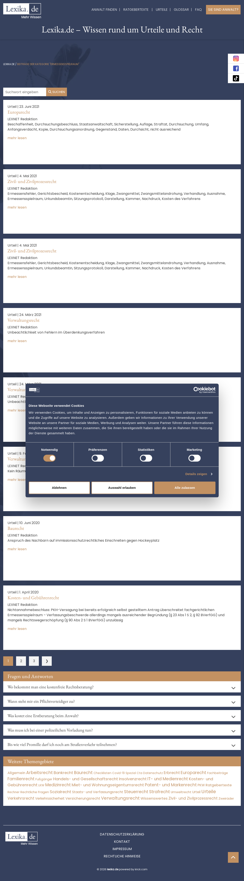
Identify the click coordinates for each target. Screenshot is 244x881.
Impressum (122, 848)
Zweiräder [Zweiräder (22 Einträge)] (226, 798)
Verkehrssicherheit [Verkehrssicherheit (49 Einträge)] (50, 798)
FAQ (198, 9)
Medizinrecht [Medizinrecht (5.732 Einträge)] (58, 785)
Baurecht (16, 528)
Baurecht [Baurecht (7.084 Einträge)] (83, 773)
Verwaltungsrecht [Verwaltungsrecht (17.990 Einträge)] (120, 798)
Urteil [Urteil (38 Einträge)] (196, 792)
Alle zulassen (184, 487)
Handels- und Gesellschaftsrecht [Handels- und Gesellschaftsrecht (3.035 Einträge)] (85, 779)
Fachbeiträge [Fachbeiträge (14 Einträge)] (217, 773)
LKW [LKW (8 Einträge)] (41, 785)
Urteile (162, 9)
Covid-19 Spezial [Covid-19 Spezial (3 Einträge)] (124, 773)
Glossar (181, 9)
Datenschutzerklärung (122, 834)
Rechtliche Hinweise (122, 856)
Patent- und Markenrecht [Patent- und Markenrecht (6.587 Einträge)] (171, 785)
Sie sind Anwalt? (223, 9)
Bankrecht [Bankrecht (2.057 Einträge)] (63, 772)
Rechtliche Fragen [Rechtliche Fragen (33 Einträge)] (34, 792)
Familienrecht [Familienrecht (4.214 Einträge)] (21, 779)
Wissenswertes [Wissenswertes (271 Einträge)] (154, 798)
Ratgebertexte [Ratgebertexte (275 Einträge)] (219, 785)
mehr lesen (17, 138)
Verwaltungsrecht (23, 320)
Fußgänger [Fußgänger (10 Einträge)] (43, 779)
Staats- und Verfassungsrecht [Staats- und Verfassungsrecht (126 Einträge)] (97, 792)
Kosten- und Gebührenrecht (33, 597)
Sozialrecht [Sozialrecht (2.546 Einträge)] (60, 791)
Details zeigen (196, 474)
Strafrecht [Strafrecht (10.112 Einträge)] (159, 792)
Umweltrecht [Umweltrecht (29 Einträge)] (181, 792)
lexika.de (9, 64)
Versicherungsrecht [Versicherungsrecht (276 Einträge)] (82, 798)
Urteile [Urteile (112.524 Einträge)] (208, 791)
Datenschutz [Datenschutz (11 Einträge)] (153, 773)
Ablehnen (59, 487)
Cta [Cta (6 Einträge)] (139, 773)
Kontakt (122, 841)
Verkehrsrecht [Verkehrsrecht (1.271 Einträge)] (21, 798)
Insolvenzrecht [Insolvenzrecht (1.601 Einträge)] (133, 779)
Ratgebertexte (136, 9)
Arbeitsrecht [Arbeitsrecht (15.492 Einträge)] (39, 773)
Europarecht (19, 112)
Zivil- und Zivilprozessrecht (32, 181)
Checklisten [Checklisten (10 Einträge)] (102, 773)
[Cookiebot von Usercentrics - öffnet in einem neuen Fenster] (196, 390)
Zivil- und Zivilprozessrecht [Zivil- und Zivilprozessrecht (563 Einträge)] (193, 798)
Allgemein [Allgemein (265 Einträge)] (16, 772)
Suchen (56, 92)
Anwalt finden (104, 9)
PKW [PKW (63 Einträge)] (201, 785)
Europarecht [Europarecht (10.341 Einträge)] (193, 773)
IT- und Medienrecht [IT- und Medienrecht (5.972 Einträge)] (167, 779)
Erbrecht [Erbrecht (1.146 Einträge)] (172, 772)
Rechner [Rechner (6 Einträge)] (14, 792)
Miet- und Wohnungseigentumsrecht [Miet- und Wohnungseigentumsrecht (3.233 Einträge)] (108, 785)
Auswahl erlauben (122, 487)
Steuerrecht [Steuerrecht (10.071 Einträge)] (136, 792)
